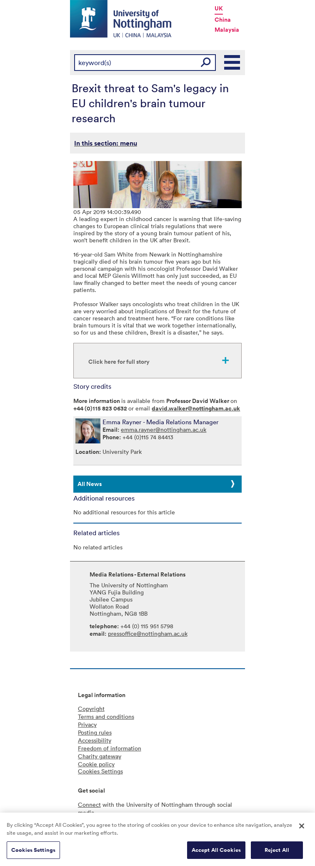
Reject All (277, 853)
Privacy (87, 724)
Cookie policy (96, 764)
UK (219, 8)
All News (90, 484)
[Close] (301, 829)
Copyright (91, 708)
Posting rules (95, 732)
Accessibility (94, 740)
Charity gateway (99, 756)
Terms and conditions (106, 716)
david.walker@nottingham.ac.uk (196, 408)
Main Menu (232, 62)
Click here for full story (119, 361)
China (223, 19)
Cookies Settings (33, 853)
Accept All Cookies (216, 853)
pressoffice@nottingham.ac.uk (148, 633)
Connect (89, 804)
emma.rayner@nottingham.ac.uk (163, 429)
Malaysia (227, 29)
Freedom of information (109, 748)
